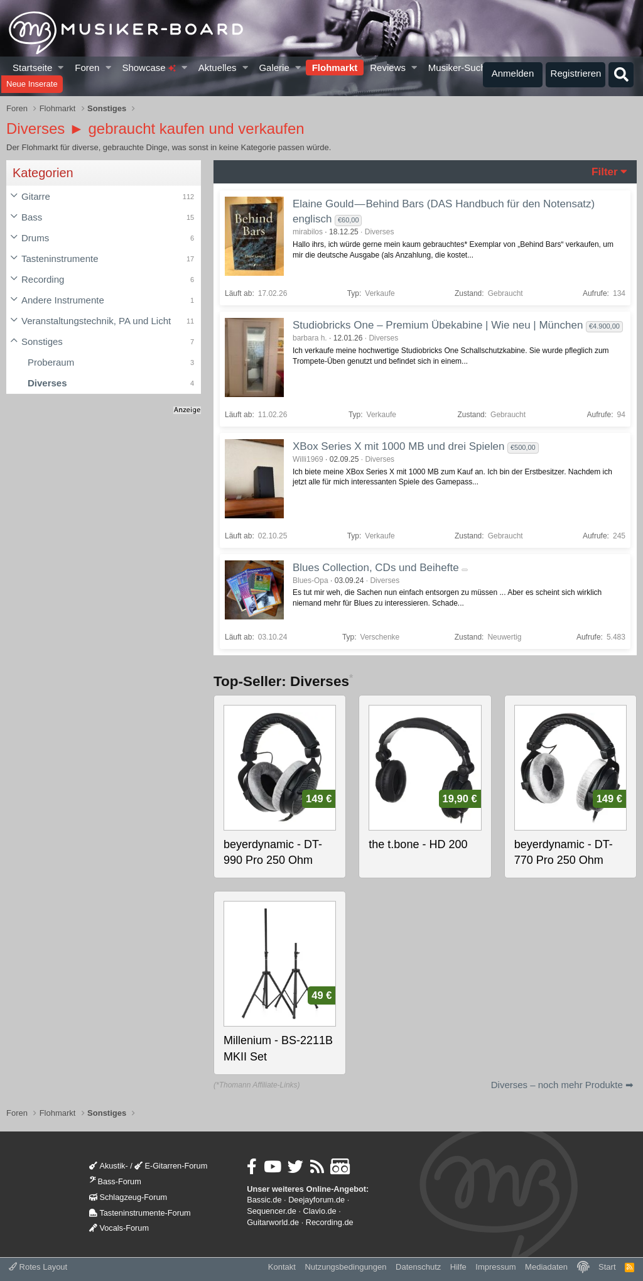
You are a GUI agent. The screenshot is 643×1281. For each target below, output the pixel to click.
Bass (31, 217)
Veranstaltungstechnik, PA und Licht (96, 320)
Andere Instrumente (62, 300)
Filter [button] (605, 172)
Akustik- (108, 1165)
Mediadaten (546, 1267)
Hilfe (458, 1267)
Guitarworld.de (273, 1222)
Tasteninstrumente (60, 258)
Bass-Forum (115, 1181)
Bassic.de (264, 1199)
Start (606, 1267)
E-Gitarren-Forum (170, 1165)
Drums (35, 237)
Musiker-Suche (459, 67)
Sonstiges (42, 341)
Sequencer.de (271, 1211)
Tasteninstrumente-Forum (139, 1213)
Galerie (274, 67)
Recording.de (330, 1222)
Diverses (47, 383)
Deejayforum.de (316, 1199)
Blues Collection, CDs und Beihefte (376, 568)
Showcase (148, 67)
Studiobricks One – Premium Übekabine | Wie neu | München (438, 325)
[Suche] (621, 74)
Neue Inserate (32, 84)
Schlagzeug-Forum (128, 1197)
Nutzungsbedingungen (345, 1267)
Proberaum (51, 362)
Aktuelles (217, 67)
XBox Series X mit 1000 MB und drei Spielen (398, 446)
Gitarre (35, 196)
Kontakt (282, 1267)
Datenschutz (418, 1267)
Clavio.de (320, 1211)
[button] (61, 67)
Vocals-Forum (119, 1228)
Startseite (32, 67)
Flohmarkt (335, 67)
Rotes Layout (38, 1267)
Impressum (495, 1267)
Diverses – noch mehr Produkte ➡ (562, 1084)
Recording (42, 279)
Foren (87, 67)
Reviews (388, 67)
